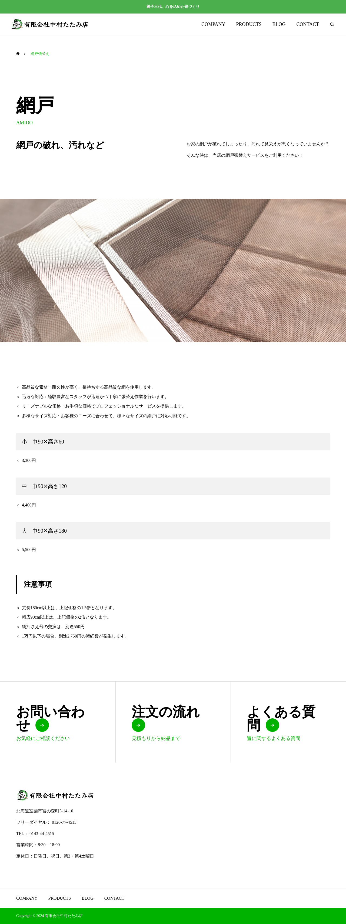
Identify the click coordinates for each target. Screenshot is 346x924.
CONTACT (307, 24)
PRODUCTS (248, 24)
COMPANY (213, 24)
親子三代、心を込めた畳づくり (173, 7)
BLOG (278, 24)
